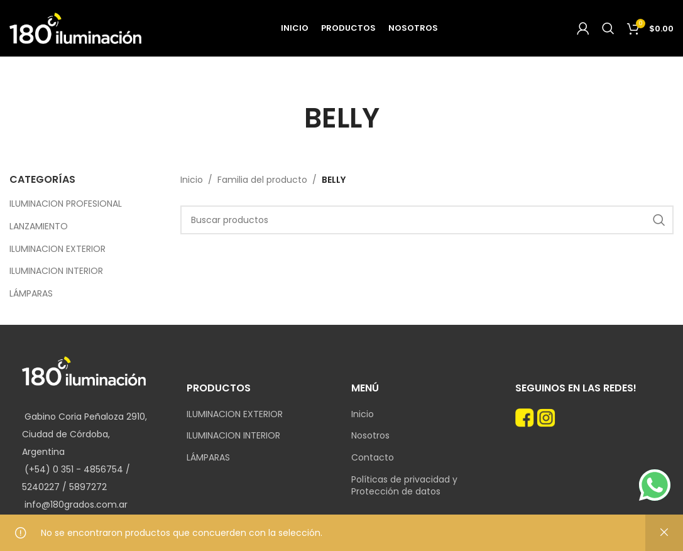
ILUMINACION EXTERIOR (57, 249)
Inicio (191, 179)
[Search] (608, 28)
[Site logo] (75, 27)
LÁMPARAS (31, 293)
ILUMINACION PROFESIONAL (65, 203)
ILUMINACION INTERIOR (56, 271)
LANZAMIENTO (38, 226)
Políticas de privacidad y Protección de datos (404, 486)
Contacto (372, 458)
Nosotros (370, 436)
